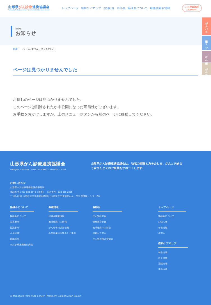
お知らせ (109, 8)
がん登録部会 (99, 216)
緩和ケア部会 (99, 233)
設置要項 (14, 221)
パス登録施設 (192, 8)
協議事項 (14, 227)
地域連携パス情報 (58, 221)
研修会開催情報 (160, 8)
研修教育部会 (99, 221)
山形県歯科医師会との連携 (62, 233)
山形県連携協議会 (28, 7)
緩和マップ (206, 43)
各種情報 (54, 207)
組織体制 (14, 238)
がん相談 (206, 57)
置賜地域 (163, 263)
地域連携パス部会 (102, 227)
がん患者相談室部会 (103, 238)
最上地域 (163, 258)
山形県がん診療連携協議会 (37, 164)
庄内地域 (163, 269)
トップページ (70, 8)
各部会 (121, 8)
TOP (15, 48)
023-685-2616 (29, 191)
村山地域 (163, 252)
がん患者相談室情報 (59, 227)
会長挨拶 (14, 233)
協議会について (138, 8)
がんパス (206, 26)
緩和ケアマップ (91, 8)
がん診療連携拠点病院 (21, 244)
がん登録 (206, 69)
